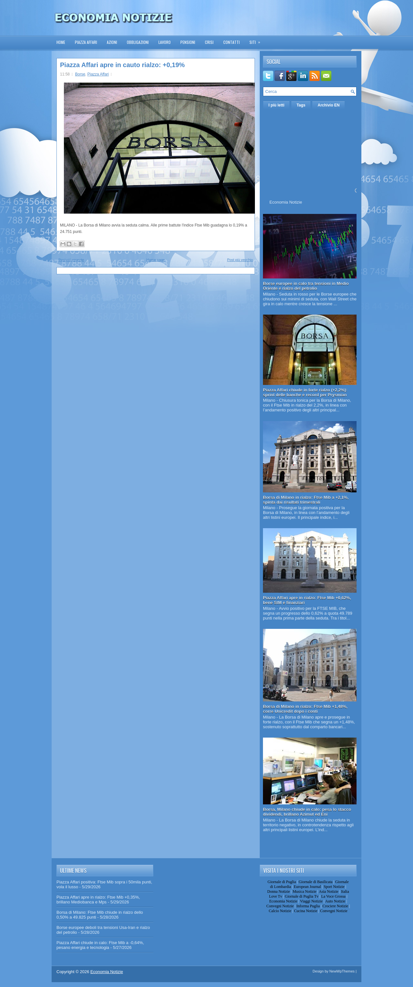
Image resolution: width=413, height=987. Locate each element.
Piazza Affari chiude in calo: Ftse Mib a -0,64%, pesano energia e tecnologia (100, 945)
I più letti (276, 105)
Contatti (231, 42)
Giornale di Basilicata (316, 882)
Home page (155, 260)
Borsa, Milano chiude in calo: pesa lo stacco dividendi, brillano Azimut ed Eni (307, 812)
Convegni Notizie (280, 906)
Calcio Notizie (280, 911)
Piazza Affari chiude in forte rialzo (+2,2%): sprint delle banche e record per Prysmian (305, 392)
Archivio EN (328, 105)
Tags (301, 105)
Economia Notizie (285, 202)
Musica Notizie (305, 891)
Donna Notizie (278, 891)
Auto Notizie (335, 901)
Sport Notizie (334, 886)
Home (60, 42)
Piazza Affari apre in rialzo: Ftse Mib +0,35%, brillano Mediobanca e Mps (98, 899)
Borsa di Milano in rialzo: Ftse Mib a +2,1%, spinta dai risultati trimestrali (305, 500)
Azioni (112, 42)
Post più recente (71, 260)
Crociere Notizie (335, 906)
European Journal (307, 886)
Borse (80, 74)
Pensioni (187, 42)
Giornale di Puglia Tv (301, 896)
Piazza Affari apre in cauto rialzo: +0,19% (122, 65)
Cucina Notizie (305, 911)
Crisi (209, 42)
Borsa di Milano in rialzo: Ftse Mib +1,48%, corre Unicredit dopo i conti (305, 709)
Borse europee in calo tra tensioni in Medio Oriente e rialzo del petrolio (306, 286)
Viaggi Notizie (311, 901)
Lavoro (164, 42)
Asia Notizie (328, 891)
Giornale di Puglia (281, 882)
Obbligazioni (138, 42)
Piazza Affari (86, 42)
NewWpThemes (342, 971)
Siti (256, 40)
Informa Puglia (308, 906)
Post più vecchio (240, 260)
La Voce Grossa (333, 896)
